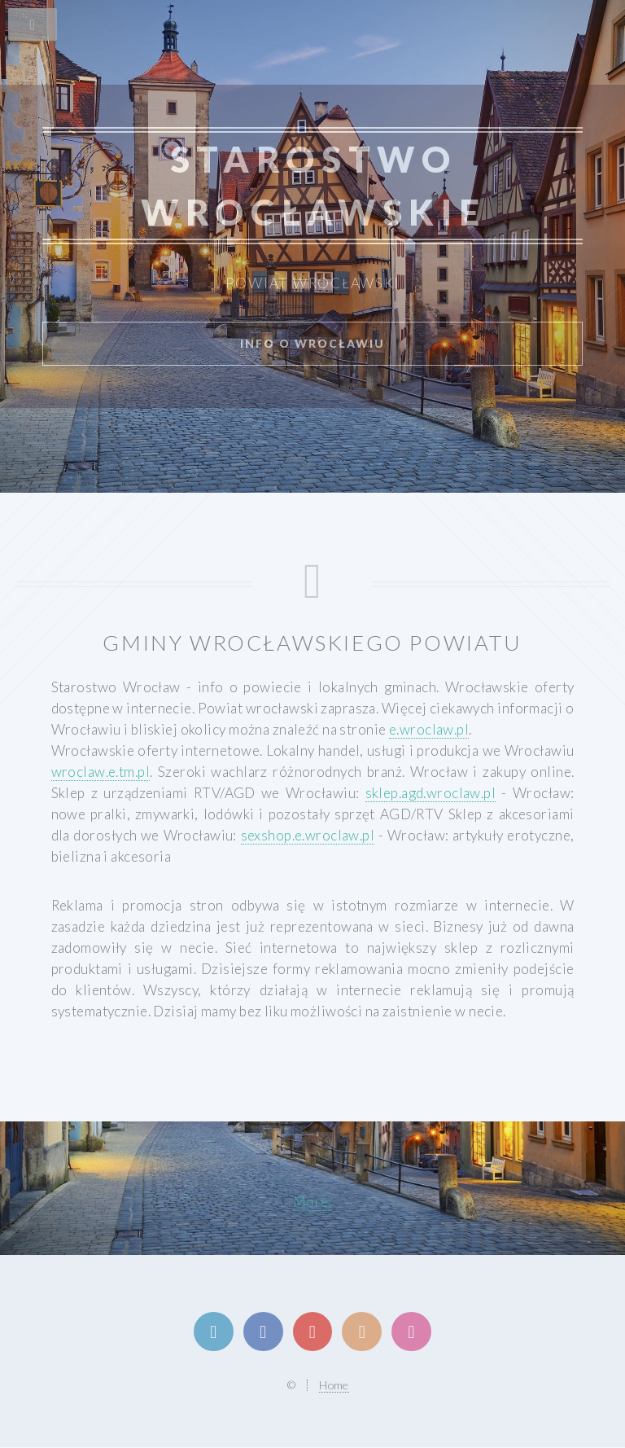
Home (334, 1385)
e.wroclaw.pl (429, 729)
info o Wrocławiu (312, 343)
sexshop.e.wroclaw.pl (308, 835)
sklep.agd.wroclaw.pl (430, 792)
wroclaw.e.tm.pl (101, 771)
